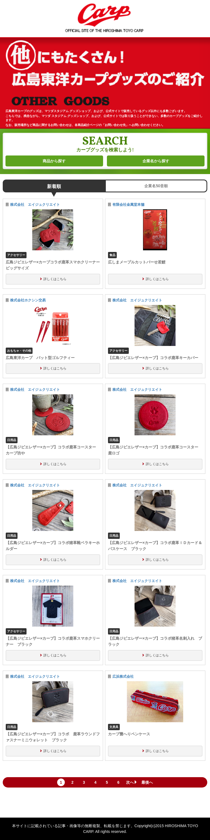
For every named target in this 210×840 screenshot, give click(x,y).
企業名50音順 (156, 186)
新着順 (54, 186)
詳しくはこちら (54, 279)
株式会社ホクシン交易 (28, 300)
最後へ (147, 782)
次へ (132, 782)
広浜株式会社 (123, 677)
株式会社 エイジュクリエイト (35, 205)
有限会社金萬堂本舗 (128, 205)
